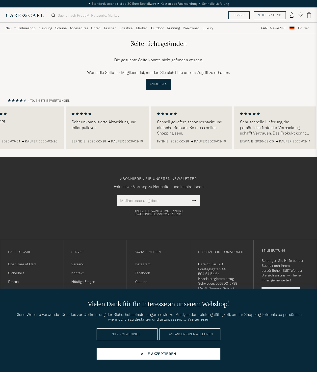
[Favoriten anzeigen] (300, 15)
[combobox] (303, 28)
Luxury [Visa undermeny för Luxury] (208, 28)
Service (239, 15)
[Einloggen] (291, 15)
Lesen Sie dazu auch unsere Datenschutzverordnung (159, 213)
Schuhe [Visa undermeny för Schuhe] (61, 28)
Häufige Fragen (83, 281)
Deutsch (303, 28)
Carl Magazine (274, 28)
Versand (77, 264)
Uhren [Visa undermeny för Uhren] (96, 28)
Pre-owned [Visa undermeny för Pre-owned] (191, 28)
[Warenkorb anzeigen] (309, 15)
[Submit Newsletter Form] (194, 200)
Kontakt (77, 273)
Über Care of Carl (22, 264)
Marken (142, 28)
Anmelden (158, 84)
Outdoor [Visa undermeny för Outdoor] (157, 28)
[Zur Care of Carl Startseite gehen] (25, 15)
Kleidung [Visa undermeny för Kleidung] (45, 28)
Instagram (143, 264)
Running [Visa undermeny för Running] (173, 28)
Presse (13, 281)
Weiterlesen (198, 319)
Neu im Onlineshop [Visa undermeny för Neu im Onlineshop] (20, 28)
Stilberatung (270, 15)
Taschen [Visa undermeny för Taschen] (110, 28)
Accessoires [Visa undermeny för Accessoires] (79, 28)
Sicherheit (16, 273)
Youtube (141, 281)
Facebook (142, 273)
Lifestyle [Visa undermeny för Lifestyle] (125, 28)
